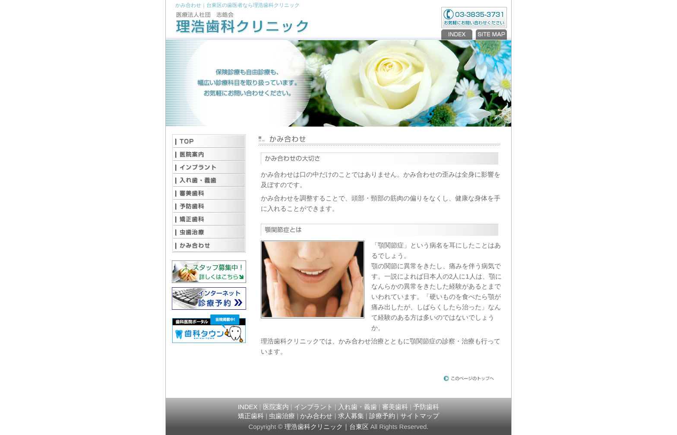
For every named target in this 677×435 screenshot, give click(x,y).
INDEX (457, 34)
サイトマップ (419, 416)
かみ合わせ (209, 244)
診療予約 (382, 416)
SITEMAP (490, 34)
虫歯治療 (209, 231)
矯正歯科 (209, 219)
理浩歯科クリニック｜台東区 (327, 426)
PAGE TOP (469, 378)
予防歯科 (209, 206)
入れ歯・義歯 (209, 180)
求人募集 (351, 416)
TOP (209, 141)
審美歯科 (209, 193)
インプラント (209, 167)
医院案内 (209, 154)
